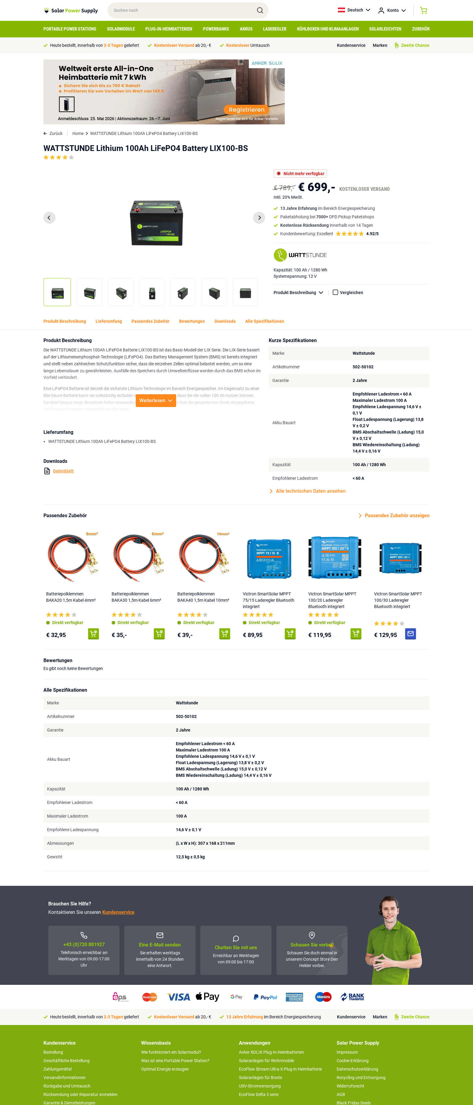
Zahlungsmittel (57, 1004)
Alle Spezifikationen (264, 256)
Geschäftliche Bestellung (66, 995)
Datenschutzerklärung (357, 1004)
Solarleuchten (385, 29)
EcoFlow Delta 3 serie (258, 1029)
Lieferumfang (109, 256)
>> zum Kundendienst (63, 1067)
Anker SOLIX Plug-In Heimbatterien (271, 987)
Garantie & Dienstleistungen (69, 1038)
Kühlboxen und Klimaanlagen (328, 29)
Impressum (347, 987)
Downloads (225, 256)
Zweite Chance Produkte (66, 1054)
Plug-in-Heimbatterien (168, 29)
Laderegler (274, 29)
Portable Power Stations (69, 29)
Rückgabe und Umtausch (66, 1021)
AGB (341, 1029)
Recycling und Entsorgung (361, 1012)
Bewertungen (192, 256)
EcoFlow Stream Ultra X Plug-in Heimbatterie (280, 1004)
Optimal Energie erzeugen (165, 1004)
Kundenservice (351, 45)
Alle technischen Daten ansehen (308, 426)
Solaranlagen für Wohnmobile (266, 995)
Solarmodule (121, 29)
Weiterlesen (156, 335)
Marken (380, 45)
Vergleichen (351, 227)
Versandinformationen (64, 1012)
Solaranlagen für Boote (260, 1012)
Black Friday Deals (354, 1038)
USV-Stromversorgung (260, 1021)
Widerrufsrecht (350, 1021)
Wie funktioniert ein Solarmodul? (171, 987)
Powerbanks (216, 29)
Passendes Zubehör (151, 256)
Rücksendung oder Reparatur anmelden (80, 1029)
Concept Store (56, 1046)
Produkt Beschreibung (301, 227)
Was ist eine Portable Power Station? (175, 995)
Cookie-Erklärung (353, 995)
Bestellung (53, 987)
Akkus (246, 29)
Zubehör (421, 29)
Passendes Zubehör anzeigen (394, 450)
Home (78, 68)
